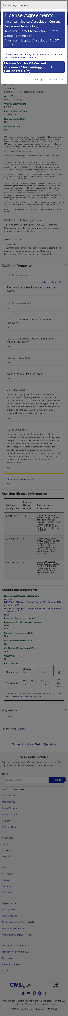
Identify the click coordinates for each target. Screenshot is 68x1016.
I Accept (39, 80)
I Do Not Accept (55, 80)
